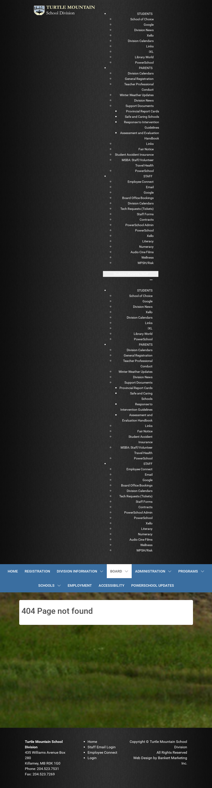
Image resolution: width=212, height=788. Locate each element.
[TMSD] (67, 10)
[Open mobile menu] (130, 274)
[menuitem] (144, 14)
